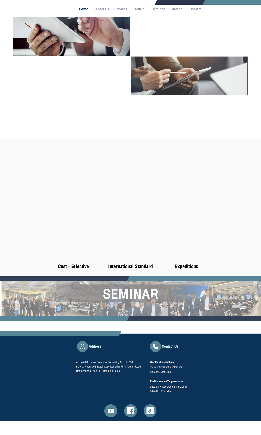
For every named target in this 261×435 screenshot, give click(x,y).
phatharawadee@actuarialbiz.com (168, 386)
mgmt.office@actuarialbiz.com (166, 367)
